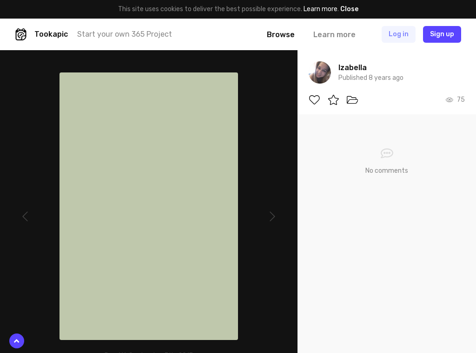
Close (349, 9)
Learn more (320, 9)
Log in (399, 34)
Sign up (442, 34)
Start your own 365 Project (124, 34)
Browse (281, 34)
